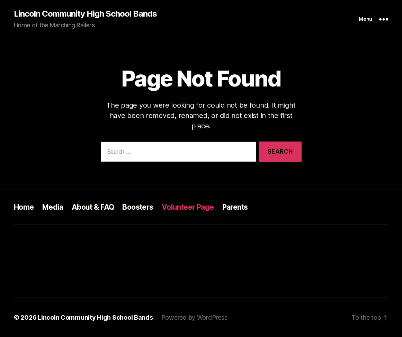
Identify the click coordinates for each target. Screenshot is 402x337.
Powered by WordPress (194, 317)
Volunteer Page (188, 207)
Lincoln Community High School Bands (85, 14)
